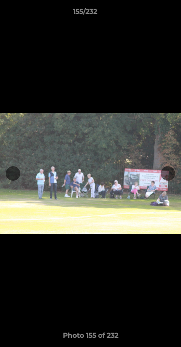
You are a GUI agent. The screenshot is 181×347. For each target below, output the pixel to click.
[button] (146, 14)
